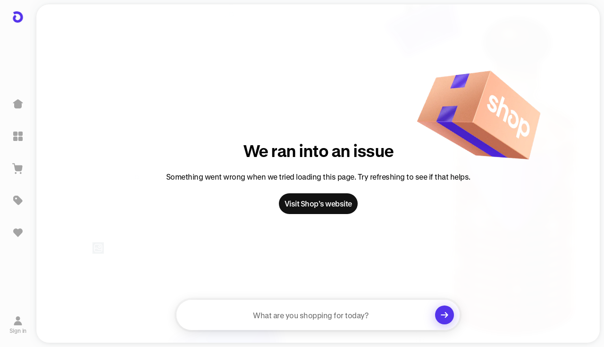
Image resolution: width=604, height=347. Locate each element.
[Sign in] (18, 325)
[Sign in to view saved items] (18, 232)
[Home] (18, 104)
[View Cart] (18, 168)
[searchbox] (318, 315)
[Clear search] (444, 315)
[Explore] (18, 136)
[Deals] (18, 200)
